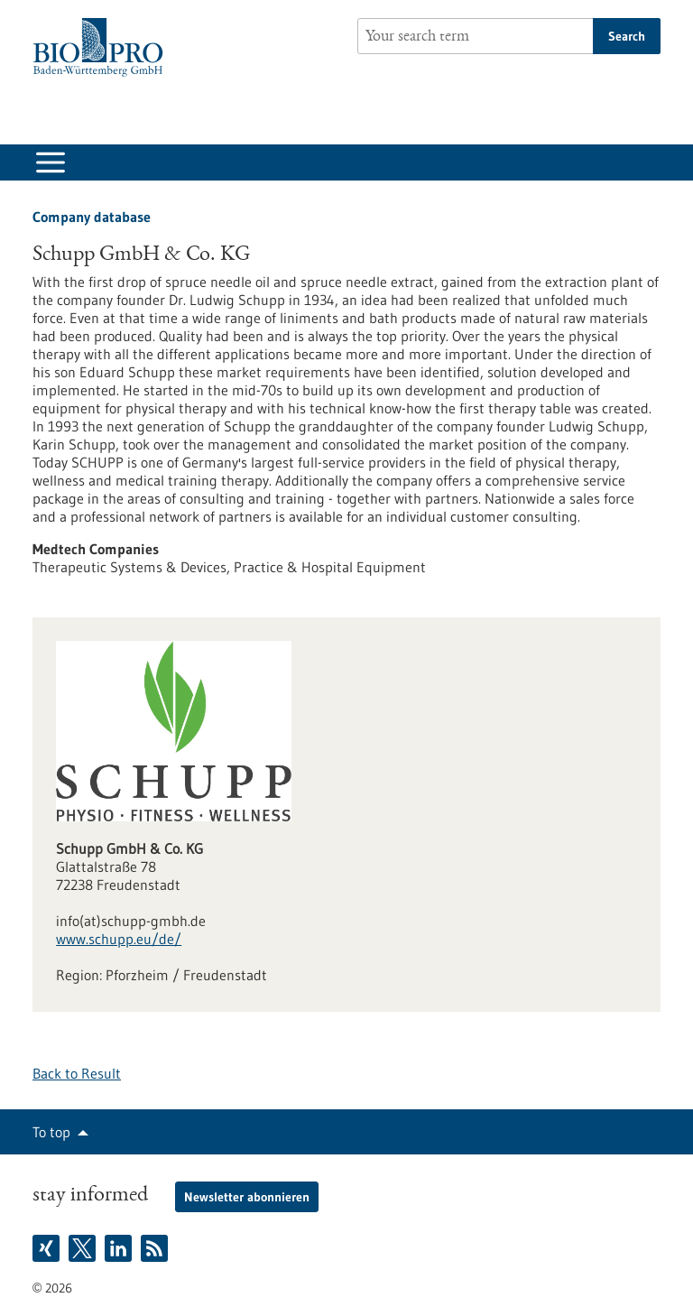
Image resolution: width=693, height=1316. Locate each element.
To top (51, 1132)
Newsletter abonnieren (247, 1197)
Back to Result (76, 1073)
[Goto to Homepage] (102, 47)
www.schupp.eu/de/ (118, 939)
